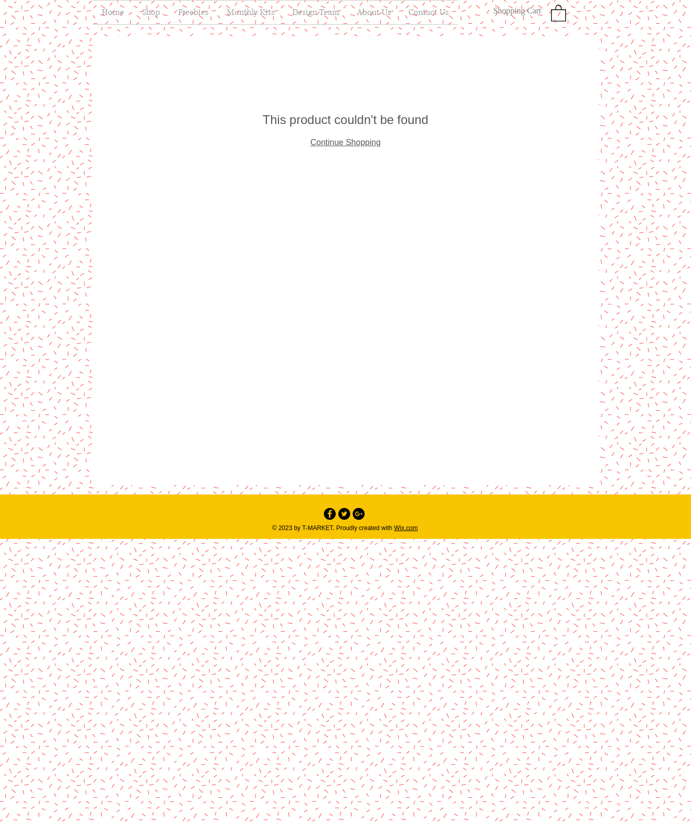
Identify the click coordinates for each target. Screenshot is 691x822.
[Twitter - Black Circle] (344, 514)
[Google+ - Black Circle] (359, 514)
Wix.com (406, 528)
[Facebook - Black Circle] (330, 514)
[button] (558, 13)
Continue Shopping (345, 142)
